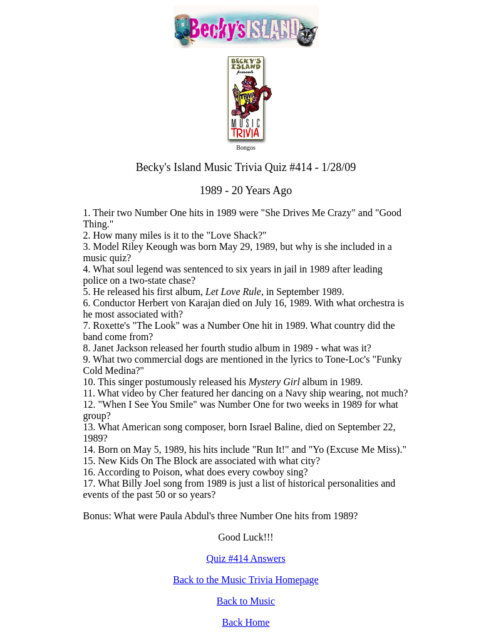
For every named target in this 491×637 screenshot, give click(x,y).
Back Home (246, 622)
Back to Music (246, 601)
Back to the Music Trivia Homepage (245, 579)
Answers (267, 558)
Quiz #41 (224, 558)
